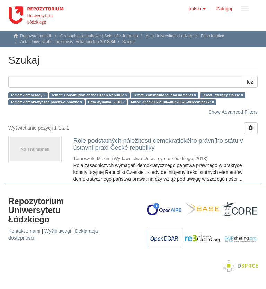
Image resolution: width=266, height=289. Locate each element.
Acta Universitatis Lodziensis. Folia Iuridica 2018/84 (67, 41)
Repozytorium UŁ (36, 36)
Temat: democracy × (27, 95)
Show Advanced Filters (233, 112)
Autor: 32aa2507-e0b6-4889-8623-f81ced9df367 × (172, 102)
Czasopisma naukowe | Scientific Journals (99, 36)
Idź (250, 82)
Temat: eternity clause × (222, 95)
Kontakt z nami (24, 231)
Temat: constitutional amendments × (164, 95)
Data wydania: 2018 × (106, 102)
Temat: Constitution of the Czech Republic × (89, 95)
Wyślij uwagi (57, 231)
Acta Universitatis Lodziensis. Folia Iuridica (184, 36)
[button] (197, 8)
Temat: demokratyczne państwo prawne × (46, 102)
